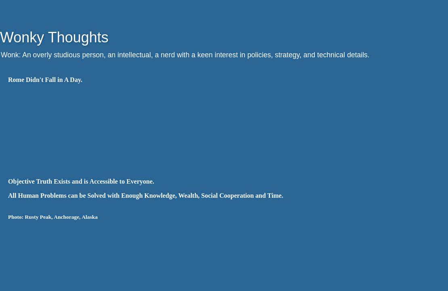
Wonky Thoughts (54, 37)
